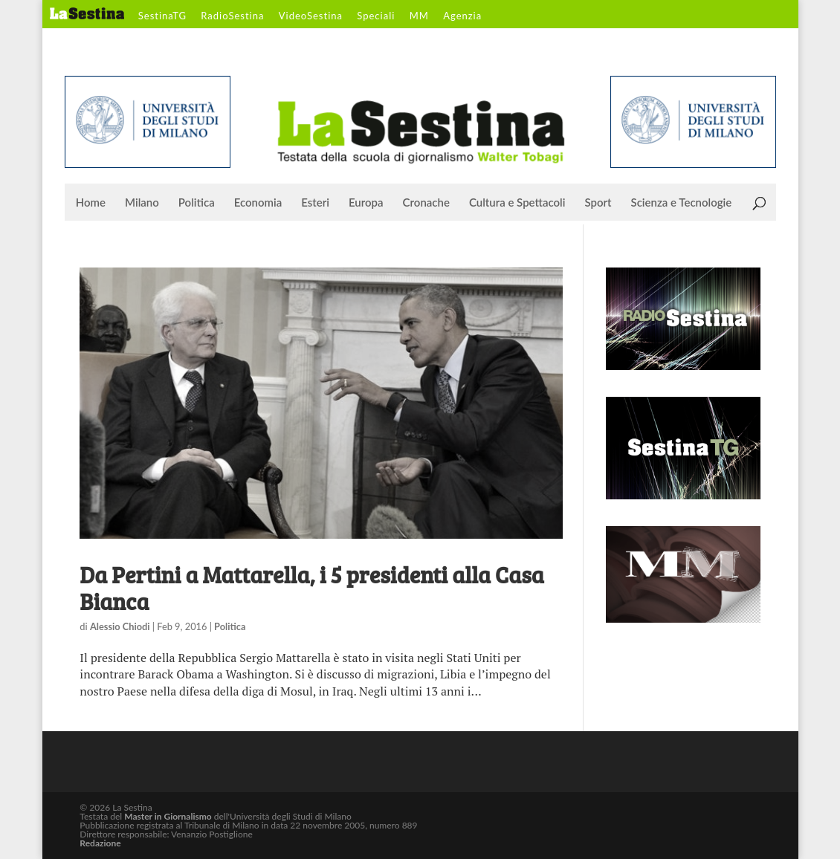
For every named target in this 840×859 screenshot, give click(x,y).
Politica (196, 203)
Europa (366, 203)
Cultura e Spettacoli (517, 203)
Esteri (315, 203)
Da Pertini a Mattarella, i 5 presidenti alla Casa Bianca (311, 588)
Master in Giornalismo (167, 816)
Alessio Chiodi (120, 626)
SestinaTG (162, 16)
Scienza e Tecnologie (681, 203)
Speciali (376, 16)
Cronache (426, 203)
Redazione (100, 843)
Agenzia (462, 16)
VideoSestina (311, 16)
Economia (258, 203)
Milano (142, 203)
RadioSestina (232, 16)
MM (419, 16)
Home (91, 203)
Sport (597, 203)
